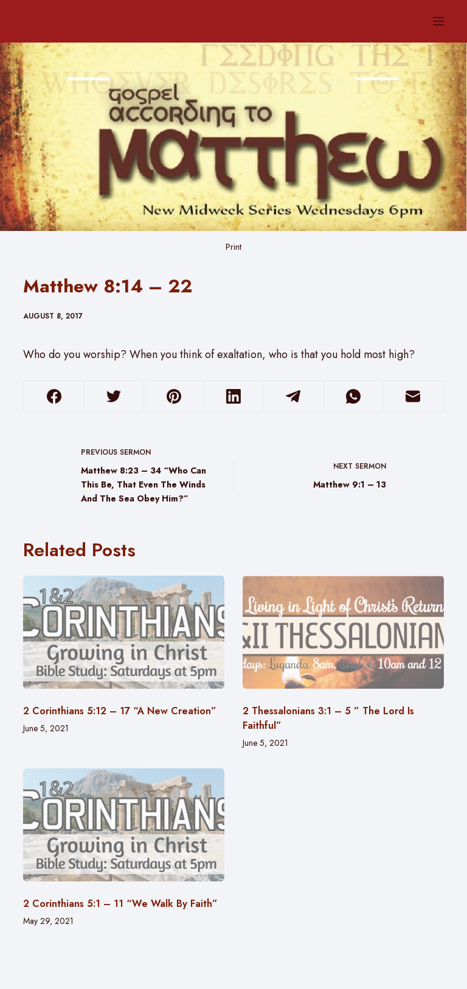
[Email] (413, 396)
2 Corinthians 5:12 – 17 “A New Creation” (119, 711)
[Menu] (438, 21)
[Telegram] (293, 396)
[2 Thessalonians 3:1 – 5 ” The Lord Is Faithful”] (343, 632)
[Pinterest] (174, 396)
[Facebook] (54, 396)
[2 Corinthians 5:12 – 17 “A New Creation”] (123, 632)
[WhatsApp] (353, 396)
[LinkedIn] (234, 396)
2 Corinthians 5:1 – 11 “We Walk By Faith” (120, 904)
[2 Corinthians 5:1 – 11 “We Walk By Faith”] (123, 824)
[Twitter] (114, 396)
